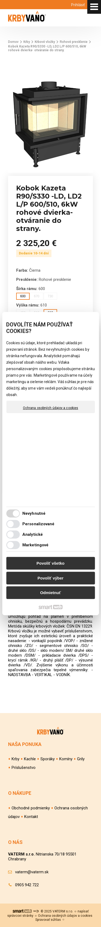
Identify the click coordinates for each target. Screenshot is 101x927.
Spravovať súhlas (48, 920)
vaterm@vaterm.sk (31, 872)
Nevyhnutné (34, 513)
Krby (15, 758)
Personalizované (38, 524)
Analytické (32, 534)
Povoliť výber (50, 578)
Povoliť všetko (51, 563)
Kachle (30, 758)
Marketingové (35, 545)
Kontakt (31, 816)
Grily (81, 758)
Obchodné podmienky (31, 808)
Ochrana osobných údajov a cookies (50, 408)
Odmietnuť (50, 592)
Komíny (65, 758)
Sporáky (47, 758)
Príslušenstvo (24, 767)
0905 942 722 (27, 884)
